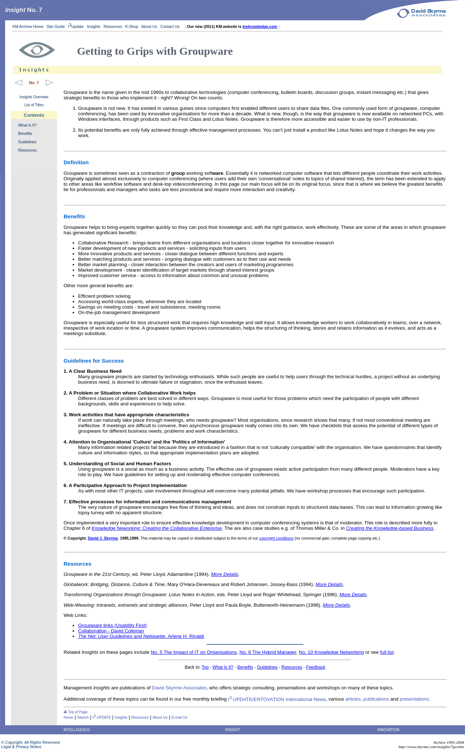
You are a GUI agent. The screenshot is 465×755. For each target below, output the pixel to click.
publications (376, 699)
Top (205, 667)
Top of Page (76, 712)
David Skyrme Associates (179, 687)
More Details (224, 574)
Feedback (316, 667)
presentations (414, 699)
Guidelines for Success (94, 361)
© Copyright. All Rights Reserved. (30, 742)
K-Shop (131, 26)
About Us (149, 26)
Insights (93, 26)
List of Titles (34, 105)
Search (83, 717)
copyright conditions (276, 538)
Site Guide (56, 26)
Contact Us (170, 26)
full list (386, 652)
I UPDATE (102, 717)
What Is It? (27, 125)
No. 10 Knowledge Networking (331, 652)
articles (353, 699)
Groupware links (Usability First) (112, 625)
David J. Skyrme (103, 538)
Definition (76, 162)
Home (68, 717)
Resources (113, 26)
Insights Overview (34, 97)
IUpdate (76, 26)
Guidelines (27, 142)
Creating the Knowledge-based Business (389, 528)
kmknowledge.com (260, 26)
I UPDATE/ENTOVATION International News (277, 699)
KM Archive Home (27, 26)
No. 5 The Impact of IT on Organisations (194, 652)
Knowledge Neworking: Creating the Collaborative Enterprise (157, 528)
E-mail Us (179, 717)
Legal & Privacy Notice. (21, 746)
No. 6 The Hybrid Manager (267, 652)
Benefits (25, 133)
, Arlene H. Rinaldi (141, 636)
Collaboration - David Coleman (111, 631)
